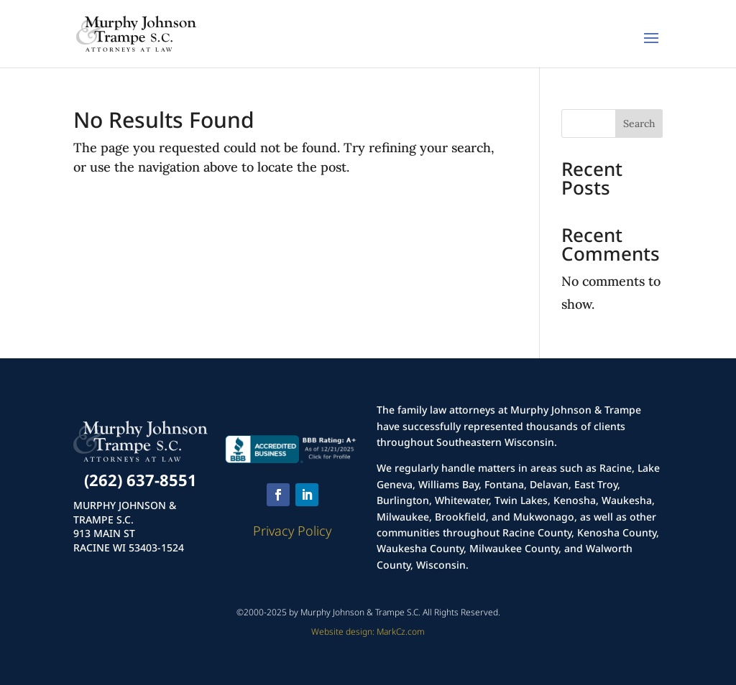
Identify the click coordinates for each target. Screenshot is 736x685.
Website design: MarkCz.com (368, 631)
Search (639, 123)
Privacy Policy (292, 530)
